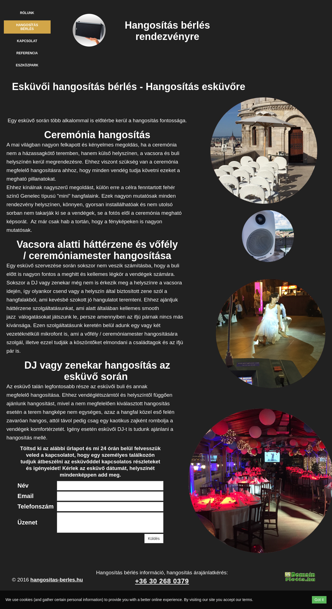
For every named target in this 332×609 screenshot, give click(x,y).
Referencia (27, 53)
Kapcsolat (27, 41)
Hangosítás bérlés (27, 27)
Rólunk (27, 13)
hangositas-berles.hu (56, 580)
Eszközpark (27, 65)
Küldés (154, 538)
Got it (319, 599)
